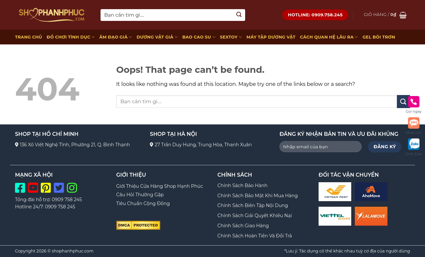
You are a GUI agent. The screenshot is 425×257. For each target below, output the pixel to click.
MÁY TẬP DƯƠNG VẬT (270, 37)
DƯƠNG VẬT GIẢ (157, 37)
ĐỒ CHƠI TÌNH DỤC (71, 37)
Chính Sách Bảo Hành (242, 185)
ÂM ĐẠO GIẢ (115, 37)
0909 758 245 (67, 199)
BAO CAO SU (198, 37)
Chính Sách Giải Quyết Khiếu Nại (254, 215)
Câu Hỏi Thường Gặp (140, 195)
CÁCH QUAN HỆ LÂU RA (329, 37)
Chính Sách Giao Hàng (243, 226)
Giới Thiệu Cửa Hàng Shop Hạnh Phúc (159, 186)
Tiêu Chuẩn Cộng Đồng (143, 203)
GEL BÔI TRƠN (379, 37)
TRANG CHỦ (28, 37)
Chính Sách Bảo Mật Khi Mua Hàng (257, 196)
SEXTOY (231, 37)
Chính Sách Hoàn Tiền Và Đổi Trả (254, 236)
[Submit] (239, 15)
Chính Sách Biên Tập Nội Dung (252, 205)
